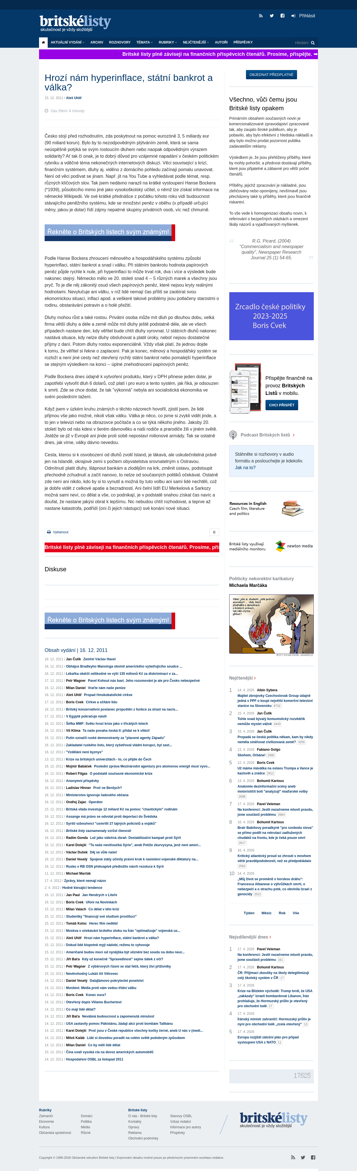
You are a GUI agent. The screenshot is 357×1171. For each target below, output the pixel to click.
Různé (86, 1133)
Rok (282, 913)
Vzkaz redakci (180, 1122)
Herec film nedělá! (103, 923)
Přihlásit (303, 15)
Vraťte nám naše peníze (106, 688)
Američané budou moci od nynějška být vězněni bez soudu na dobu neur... (125, 952)
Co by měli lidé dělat (104, 1045)
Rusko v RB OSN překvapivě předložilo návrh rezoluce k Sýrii (115, 866)
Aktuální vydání (68, 42)
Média (85, 1127)
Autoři (221, 42)
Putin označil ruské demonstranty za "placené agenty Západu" (115, 738)
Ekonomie (46, 1122)
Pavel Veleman (268, 804)
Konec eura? (96, 995)
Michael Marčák (78, 873)
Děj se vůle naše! (103, 852)
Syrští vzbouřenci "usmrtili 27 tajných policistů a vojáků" (111, 824)
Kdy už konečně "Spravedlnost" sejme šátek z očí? (122, 959)
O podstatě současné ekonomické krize (121, 774)
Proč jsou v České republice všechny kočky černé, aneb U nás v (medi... (146, 1031)
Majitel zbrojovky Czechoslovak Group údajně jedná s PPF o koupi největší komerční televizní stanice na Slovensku (275, 701)
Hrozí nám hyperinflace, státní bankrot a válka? (121, 938)
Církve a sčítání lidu (101, 702)
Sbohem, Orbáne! (257, 755)
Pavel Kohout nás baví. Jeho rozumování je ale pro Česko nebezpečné (144, 681)
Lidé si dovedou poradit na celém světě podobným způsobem (136, 1038)
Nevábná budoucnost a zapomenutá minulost (118, 1016)
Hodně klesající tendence (82, 888)
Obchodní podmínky (143, 1138)
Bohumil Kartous (270, 781)
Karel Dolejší (76, 845)
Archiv (96, 42)
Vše (296, 913)
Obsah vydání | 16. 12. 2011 (76, 650)
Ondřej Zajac (76, 802)
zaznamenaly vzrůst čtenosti (98, 831)
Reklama (134, 1133)
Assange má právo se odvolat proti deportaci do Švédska (111, 817)
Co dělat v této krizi (103, 909)
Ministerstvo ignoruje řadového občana (97, 795)
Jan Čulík (73, 659)
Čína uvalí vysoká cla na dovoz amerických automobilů (109, 1052)
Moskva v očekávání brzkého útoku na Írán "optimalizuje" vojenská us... (123, 931)
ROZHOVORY (120, 42)
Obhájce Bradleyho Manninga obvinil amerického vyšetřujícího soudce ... (124, 666)
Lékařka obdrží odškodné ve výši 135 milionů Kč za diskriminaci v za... (122, 674)
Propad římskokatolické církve (108, 695)
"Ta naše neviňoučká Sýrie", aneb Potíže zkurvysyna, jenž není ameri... (145, 845)
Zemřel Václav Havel (99, 659)
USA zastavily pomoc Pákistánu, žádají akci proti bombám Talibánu (119, 1024)
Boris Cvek (75, 702)
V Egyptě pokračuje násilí (86, 716)
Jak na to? (245, 467)
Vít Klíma (73, 731)
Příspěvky (243, 42)
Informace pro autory (185, 1127)
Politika (86, 1122)
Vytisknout (57, 532)
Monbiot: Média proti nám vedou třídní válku (101, 988)
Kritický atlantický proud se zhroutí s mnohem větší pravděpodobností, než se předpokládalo (274, 861)
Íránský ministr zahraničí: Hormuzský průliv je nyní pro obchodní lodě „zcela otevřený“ (274, 1022)
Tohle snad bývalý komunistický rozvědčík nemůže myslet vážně (271, 721)
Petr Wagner (76, 681)
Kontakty (134, 1122)
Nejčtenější (196, 42)
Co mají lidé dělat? (81, 1009)
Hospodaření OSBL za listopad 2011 (94, 1059)
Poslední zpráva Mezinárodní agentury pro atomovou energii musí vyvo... (152, 766)
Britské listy (78, 24)
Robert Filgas (77, 774)
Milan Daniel (76, 688)
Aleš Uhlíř (74, 98)
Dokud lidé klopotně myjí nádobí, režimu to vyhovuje (108, 945)
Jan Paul (73, 895)
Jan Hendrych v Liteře (99, 895)
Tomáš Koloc (76, 923)
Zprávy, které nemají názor (85, 881)
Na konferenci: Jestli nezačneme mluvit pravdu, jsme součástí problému (275, 812)
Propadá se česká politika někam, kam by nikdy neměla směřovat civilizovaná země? (275, 740)
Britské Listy (274, 1120)
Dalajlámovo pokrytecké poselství (117, 981)
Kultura (44, 1127)
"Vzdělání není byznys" (84, 752)
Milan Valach (76, 909)
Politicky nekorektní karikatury (261, 582)
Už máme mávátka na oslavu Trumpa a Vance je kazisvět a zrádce (275, 771)
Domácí (86, 1116)
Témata (144, 42)
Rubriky (168, 42)
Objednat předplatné (271, 75)
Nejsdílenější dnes (248, 937)
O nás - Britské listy (142, 1116)
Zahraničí (46, 1116)
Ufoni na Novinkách (101, 902)
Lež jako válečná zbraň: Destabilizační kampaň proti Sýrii (135, 838)
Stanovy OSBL (181, 1116)
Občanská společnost (55, 1133)
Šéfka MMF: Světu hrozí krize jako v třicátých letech (107, 724)
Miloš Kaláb (75, 1038)
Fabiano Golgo (268, 750)
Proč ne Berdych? (107, 788)
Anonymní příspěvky (82, 781)
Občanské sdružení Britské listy (93, 1157)
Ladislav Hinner (78, 788)
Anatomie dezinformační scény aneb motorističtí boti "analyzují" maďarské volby (273, 791)
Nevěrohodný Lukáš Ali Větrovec (92, 974)
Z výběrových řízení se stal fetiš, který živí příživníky (129, 966)
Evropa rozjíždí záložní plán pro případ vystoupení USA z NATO (268, 1040)
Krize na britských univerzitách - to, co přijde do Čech (108, 759)
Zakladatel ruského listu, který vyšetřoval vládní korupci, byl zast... (119, 745)
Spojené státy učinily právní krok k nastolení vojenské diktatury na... (144, 859)
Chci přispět (282, 405)
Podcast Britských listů (260, 435)
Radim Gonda (77, 838)
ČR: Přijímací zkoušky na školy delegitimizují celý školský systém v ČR (273, 975)
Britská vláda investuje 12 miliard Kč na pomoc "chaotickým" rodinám (122, 809)
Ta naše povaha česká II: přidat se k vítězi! (116, 731)
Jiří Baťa (73, 959)
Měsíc (267, 913)
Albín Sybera (267, 690)
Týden (249, 913)
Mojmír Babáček (79, 766)
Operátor (96, 802)
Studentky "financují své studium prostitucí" (101, 916)
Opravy (133, 1127)
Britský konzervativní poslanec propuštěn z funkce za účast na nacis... (122, 709)
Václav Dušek (77, 852)
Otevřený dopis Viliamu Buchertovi (94, 1002)
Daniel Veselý (77, 859)
